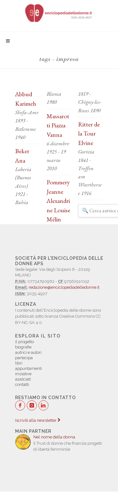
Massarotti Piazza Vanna (58, 125)
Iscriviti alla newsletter (37, 420)
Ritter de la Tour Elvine (89, 133)
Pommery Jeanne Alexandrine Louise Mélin (58, 200)
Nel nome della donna (54, 437)
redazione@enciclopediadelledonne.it (64, 287)
